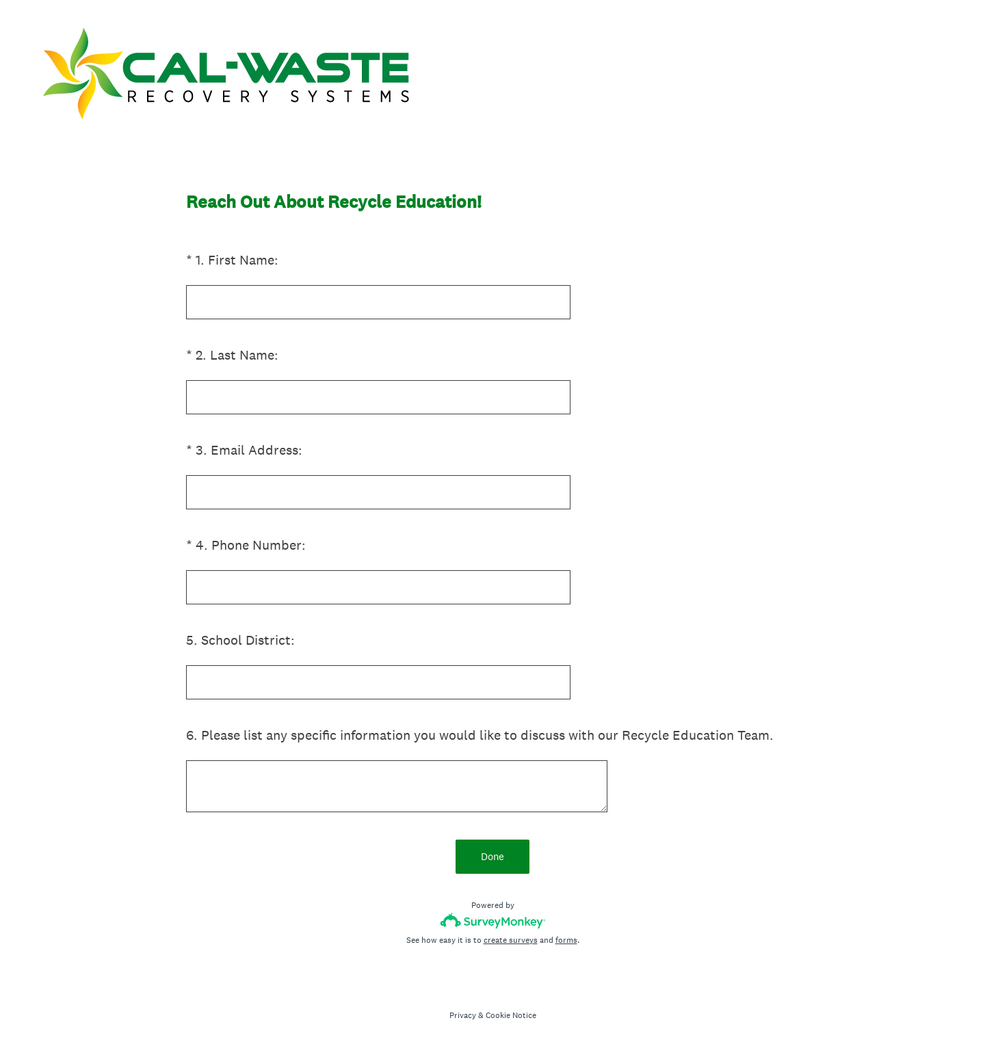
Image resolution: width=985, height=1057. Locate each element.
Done (492, 856)
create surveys (511, 940)
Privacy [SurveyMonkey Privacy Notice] (462, 1015)
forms (566, 940)
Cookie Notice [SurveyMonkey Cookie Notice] (511, 1015)
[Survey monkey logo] (493, 920)
